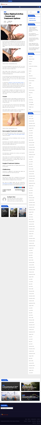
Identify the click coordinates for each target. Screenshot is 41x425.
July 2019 (30, 279)
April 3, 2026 (25, 399)
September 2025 (32, 125)
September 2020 (32, 245)
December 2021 (32, 226)
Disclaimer (29, 421)
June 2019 (31, 281)
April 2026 (31, 116)
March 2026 (31, 118)
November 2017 (32, 327)
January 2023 (31, 200)
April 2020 (31, 257)
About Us (29, 419)
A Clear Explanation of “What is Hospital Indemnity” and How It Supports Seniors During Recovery (33, 29)
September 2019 (32, 274)
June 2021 (31, 236)
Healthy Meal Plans (32, 20)
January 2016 (31, 363)
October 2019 (31, 272)
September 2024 (32, 154)
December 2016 (32, 348)
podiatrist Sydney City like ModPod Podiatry (16, 134)
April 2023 (31, 195)
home (30, 85)
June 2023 (31, 190)
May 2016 (30, 358)
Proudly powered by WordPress (5, 421)
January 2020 (31, 264)
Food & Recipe (31, 80)
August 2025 (31, 128)
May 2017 (30, 341)
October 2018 (31, 300)
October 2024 (31, 152)
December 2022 (32, 202)
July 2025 (30, 130)
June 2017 (31, 339)
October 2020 (31, 243)
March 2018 (31, 317)
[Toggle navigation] (20, 7)
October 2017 (31, 329)
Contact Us (38, 419)
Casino (30, 63)
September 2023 (32, 183)
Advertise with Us (33, 419)
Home (26, 419)
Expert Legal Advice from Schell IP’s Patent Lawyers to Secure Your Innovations (34, 44)
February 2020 (31, 262)
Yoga (30, 109)
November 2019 (32, 269)
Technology (31, 102)
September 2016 (32, 353)
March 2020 (31, 260)
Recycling (30, 92)
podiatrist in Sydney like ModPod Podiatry (16, 82)
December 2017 (32, 324)
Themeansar (17, 421)
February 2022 (31, 221)
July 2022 (30, 214)
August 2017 (31, 334)
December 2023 (32, 176)
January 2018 (31, 322)
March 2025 (31, 140)
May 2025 (30, 135)
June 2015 (31, 372)
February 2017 (31, 346)
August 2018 (31, 305)
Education (31, 75)
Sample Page (38, 421)
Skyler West (10, 21)
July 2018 (30, 308)
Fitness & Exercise (32, 78)
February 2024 (31, 171)
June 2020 (31, 252)
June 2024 (31, 161)
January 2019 (31, 293)
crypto (30, 68)
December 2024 (32, 147)
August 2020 (31, 248)
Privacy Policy (34, 421)
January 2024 (31, 173)
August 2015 (31, 370)
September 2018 (32, 303)
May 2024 (30, 164)
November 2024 (32, 149)
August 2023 (31, 185)
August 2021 (31, 233)
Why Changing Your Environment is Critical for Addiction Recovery (34, 34)
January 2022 (31, 224)
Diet (29, 73)
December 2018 (32, 296)
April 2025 (31, 137)
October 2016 (31, 351)
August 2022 (31, 212)
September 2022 (32, 209)
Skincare (30, 97)
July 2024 (30, 159)
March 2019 (31, 288)
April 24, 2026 (5, 389)
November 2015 (32, 365)
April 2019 (31, 286)
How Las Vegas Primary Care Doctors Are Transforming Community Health (34, 48)
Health (3, 385)
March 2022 (31, 219)
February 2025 (31, 142)
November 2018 (32, 298)
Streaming (31, 99)
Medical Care (31, 87)
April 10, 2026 (25, 389)
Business (30, 61)
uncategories (31, 104)
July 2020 (30, 250)
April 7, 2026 (5, 399)
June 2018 (31, 310)
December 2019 (32, 267)
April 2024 (31, 166)
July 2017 (30, 336)
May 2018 (30, 312)
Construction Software (33, 66)
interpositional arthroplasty (7, 183)
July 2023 (30, 188)
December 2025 (32, 123)
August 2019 (31, 276)
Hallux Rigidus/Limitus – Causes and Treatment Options (13, 16)
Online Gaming (31, 90)
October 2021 (31, 231)
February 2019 (31, 291)
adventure (31, 56)
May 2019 (30, 284)
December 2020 (32, 238)
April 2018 (31, 315)
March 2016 (31, 360)
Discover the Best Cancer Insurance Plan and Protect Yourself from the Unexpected (10, 397)
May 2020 (30, 255)
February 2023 (31, 197)
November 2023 (32, 178)
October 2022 (31, 207)
